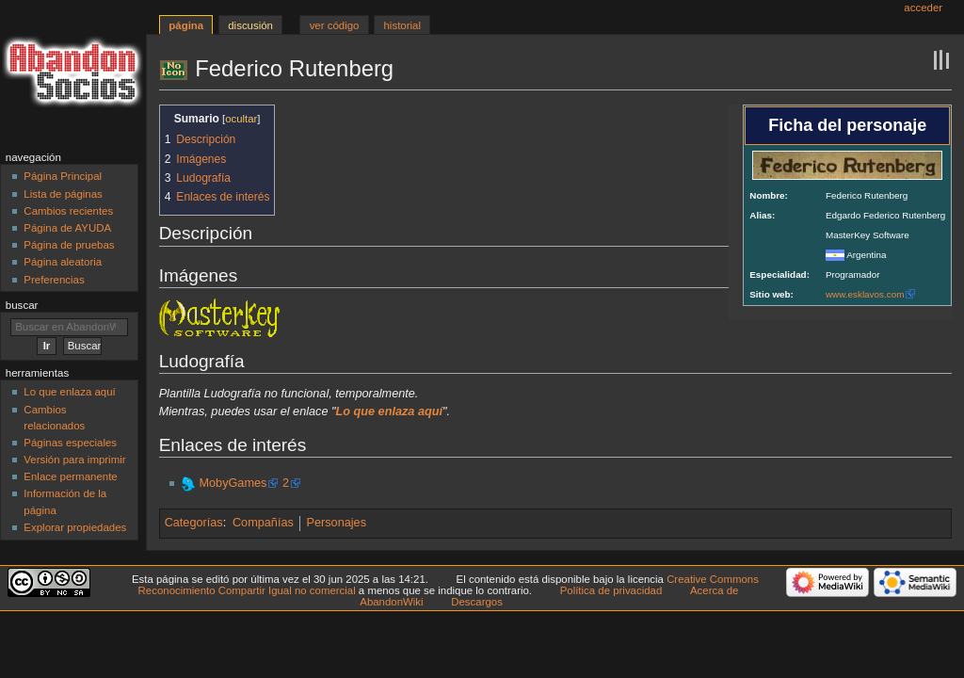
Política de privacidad (611, 590)
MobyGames (232, 483)
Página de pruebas (69, 244)
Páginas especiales (70, 442)
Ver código (335, 25)
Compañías (263, 522)
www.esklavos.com (865, 294)
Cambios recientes (68, 211)
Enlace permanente (70, 476)
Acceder (923, 7)
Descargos (477, 601)
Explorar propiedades (75, 527)
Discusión (250, 25)
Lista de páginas (63, 194)
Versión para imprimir (74, 459)
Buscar (22, 305)
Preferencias (54, 279)
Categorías (194, 522)
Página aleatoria (63, 261)
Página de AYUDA (67, 228)
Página (186, 25)
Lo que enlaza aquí (69, 391)
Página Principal (63, 176)
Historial (402, 25)
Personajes (336, 522)
